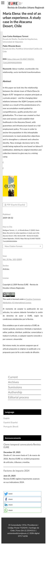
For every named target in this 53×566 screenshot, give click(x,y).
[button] (22, 493)
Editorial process (18, 397)
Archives (13, 382)
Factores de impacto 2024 (16, 470)
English (6, 418)
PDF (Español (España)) (16, 205)
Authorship (15, 392)
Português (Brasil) (10, 426)
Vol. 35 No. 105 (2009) (12, 259)
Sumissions (15, 387)
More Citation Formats (13, 246)
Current (13, 377)
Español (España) (10, 422)
